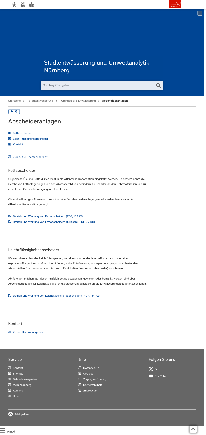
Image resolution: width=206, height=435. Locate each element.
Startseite (14, 100)
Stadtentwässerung (41, 100)
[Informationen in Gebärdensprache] (23, 4)
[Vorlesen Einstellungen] (16, 112)
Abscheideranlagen (115, 100)
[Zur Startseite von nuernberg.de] (169, 7)
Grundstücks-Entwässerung (78, 100)
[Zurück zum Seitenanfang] (193, 429)
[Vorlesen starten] (12, 112)
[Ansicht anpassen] (14, 4)
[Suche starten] (158, 85)
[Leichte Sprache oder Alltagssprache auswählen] (31, 4)
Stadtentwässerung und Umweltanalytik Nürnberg (96, 67)
